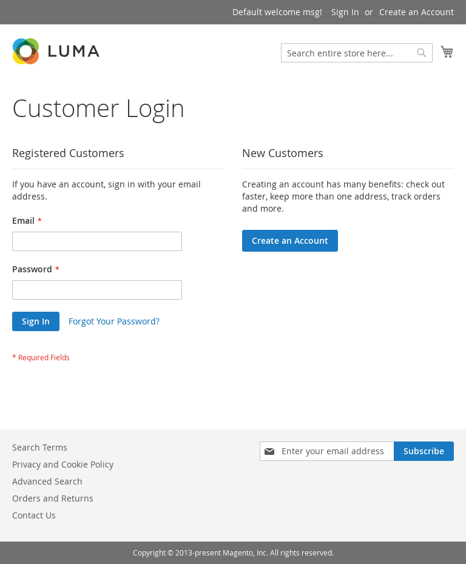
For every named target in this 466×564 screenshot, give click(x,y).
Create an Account (416, 12)
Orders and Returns (52, 498)
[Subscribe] (424, 451)
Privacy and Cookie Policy (62, 464)
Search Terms (39, 447)
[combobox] (357, 52)
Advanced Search (47, 481)
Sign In (345, 12)
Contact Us (34, 515)
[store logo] (57, 51)
